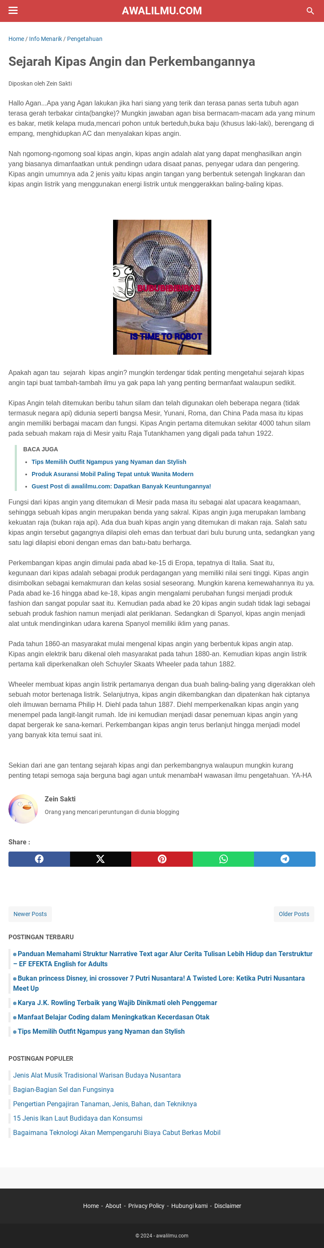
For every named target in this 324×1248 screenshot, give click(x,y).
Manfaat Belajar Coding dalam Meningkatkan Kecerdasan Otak (114, 1017)
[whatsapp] (223, 859)
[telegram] (285, 859)
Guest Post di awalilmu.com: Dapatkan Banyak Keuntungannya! (121, 486)
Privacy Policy (146, 1205)
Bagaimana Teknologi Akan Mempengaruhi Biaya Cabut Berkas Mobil (117, 1133)
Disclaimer (227, 1205)
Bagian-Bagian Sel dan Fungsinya (63, 1090)
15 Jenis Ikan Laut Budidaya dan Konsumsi (78, 1118)
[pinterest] (162, 859)
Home (91, 1205)
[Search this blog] (310, 11)
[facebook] (39, 859)
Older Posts (294, 914)
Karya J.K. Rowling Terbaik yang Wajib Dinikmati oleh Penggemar (117, 1003)
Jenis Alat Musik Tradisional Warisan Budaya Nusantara (97, 1075)
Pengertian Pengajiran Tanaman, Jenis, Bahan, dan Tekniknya (105, 1104)
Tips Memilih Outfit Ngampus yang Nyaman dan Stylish (109, 461)
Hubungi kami (189, 1205)
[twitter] (101, 859)
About (113, 1205)
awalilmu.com (162, 11)
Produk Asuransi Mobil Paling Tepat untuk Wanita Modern (113, 474)
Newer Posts (30, 914)
